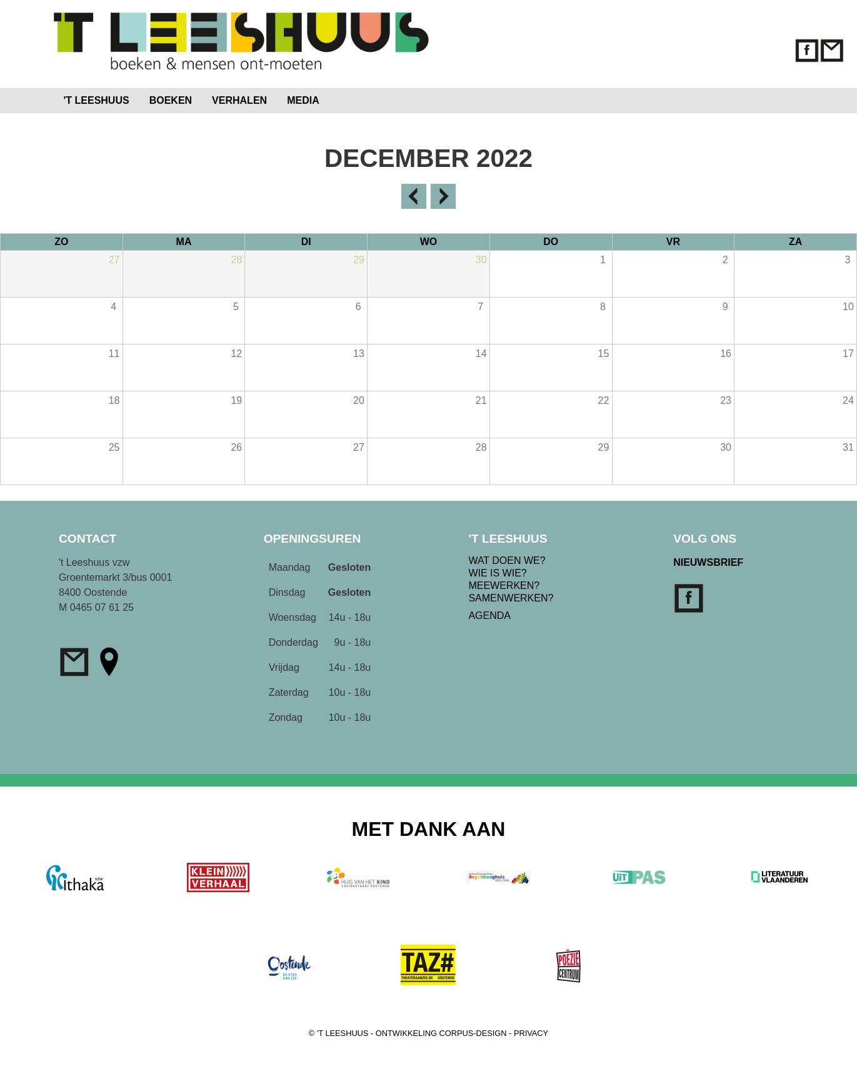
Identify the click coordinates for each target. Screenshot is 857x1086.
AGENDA (489, 615)
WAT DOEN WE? (506, 560)
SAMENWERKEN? (510, 598)
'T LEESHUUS (96, 100)
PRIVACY (531, 1033)
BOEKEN (170, 100)
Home (355, 98)
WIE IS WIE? (497, 573)
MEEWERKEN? (503, 585)
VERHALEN (239, 100)
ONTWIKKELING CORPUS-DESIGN (441, 1033)
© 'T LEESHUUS (339, 1033)
